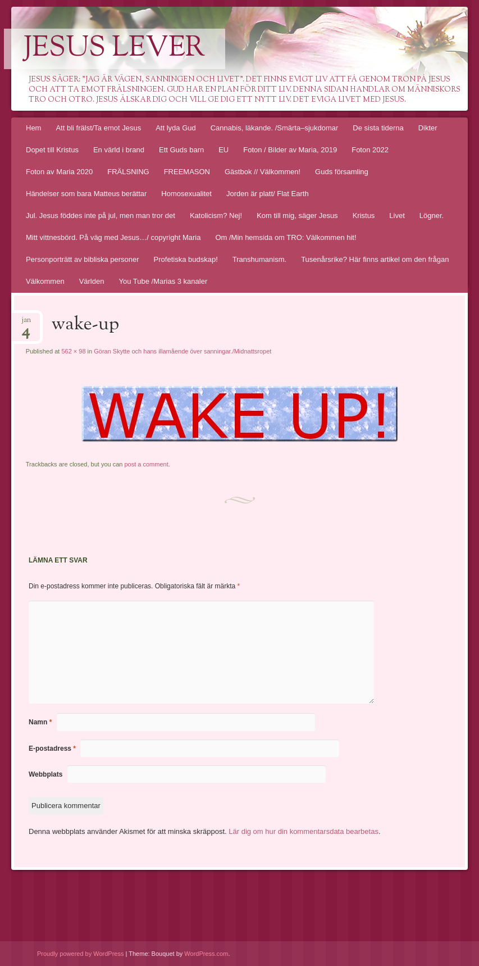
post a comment (146, 464)
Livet (396, 215)
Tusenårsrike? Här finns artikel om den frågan (375, 259)
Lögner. (431, 215)
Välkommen (45, 281)
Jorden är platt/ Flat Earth (267, 193)
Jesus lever (115, 49)
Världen (91, 281)
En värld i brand (118, 150)
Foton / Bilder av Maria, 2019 (290, 150)
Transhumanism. (259, 259)
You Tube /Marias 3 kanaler (162, 281)
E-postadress (52, 748)
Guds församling (341, 171)
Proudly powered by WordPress (80, 953)
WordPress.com (206, 953)
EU (223, 150)
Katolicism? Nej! (216, 215)
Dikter (427, 128)
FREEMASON (187, 171)
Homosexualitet (186, 193)
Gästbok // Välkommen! (262, 171)
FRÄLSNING (128, 171)
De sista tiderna (378, 128)
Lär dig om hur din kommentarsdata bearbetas (303, 831)
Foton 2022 (370, 150)
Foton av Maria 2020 (59, 171)
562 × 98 (73, 351)
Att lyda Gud (176, 128)
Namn (40, 722)
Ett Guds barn (181, 150)
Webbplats (45, 774)
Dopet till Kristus (52, 150)
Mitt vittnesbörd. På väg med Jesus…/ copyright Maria (113, 237)
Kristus (364, 215)
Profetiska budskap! (186, 259)
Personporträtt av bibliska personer (82, 259)
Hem (33, 128)
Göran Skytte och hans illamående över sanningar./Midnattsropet (182, 351)
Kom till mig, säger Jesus (297, 215)
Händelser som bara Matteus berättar (86, 193)
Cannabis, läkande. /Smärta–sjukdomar (275, 128)
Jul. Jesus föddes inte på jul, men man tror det (100, 215)
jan (26, 323)
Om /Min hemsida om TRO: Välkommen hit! (285, 237)
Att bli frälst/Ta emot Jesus (98, 128)
